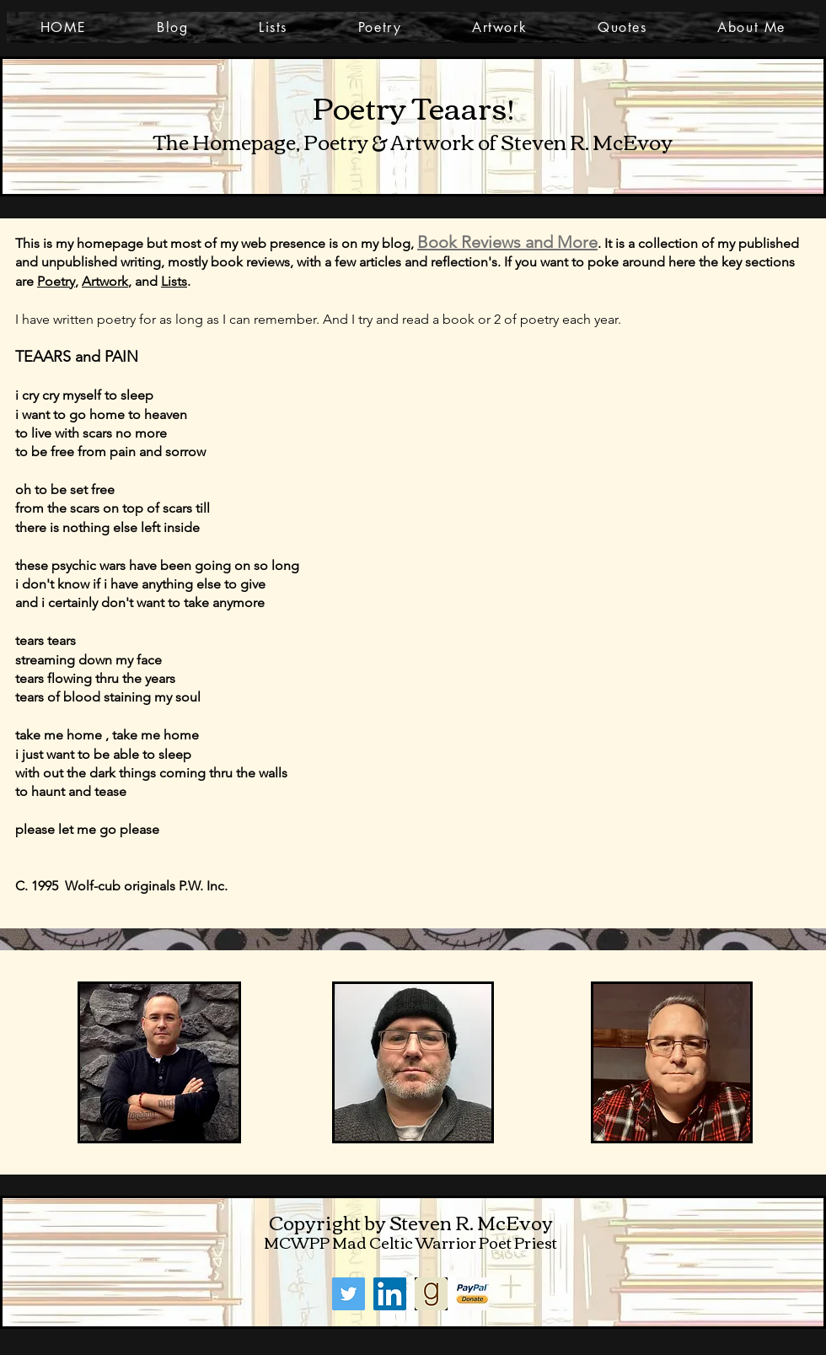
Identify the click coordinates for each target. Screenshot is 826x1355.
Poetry (56, 281)
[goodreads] (431, 1293)
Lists (174, 281)
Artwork (105, 281)
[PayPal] (472, 1293)
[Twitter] (348, 1293)
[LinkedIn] (389, 1293)
